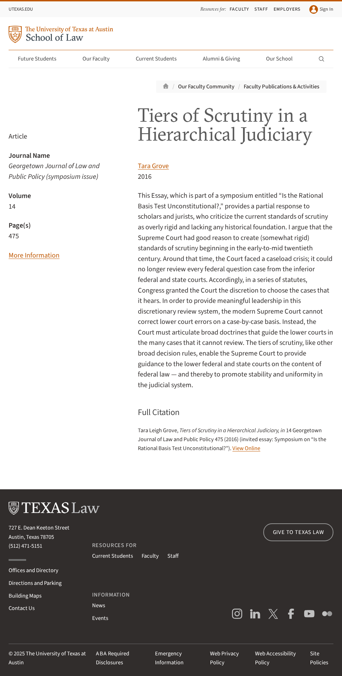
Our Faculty (100, 59)
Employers (287, 9)
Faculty (239, 9)
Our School (283, 59)
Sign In (321, 9)
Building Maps (25, 596)
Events (100, 618)
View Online (246, 448)
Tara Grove (153, 166)
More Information (34, 255)
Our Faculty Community (206, 87)
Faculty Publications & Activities (281, 87)
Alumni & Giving (225, 59)
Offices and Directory (33, 570)
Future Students (41, 59)
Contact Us (22, 608)
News (98, 605)
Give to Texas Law (298, 532)
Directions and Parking (35, 583)
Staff (261, 9)
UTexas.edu (21, 9)
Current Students (160, 59)
